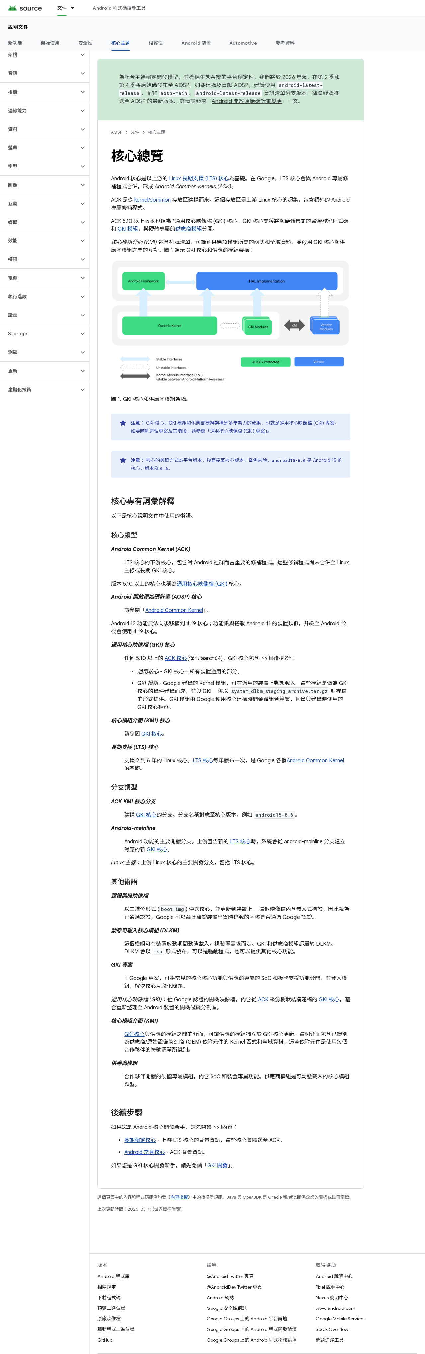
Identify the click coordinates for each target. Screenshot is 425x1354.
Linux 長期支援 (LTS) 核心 (199, 178)
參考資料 (285, 43)
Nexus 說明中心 (332, 1298)
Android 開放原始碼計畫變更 (247, 101)
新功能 (15, 43)
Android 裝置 (196, 43)
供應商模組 (188, 229)
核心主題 (156, 132)
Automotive (243, 43)
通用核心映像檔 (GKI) (202, 584)
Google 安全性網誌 (227, 1308)
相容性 (156, 43)
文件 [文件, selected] (62, 8)
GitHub (104, 1340)
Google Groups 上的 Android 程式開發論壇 (252, 1329)
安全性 (85, 43)
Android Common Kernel (174, 610)
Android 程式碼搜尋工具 (119, 8)
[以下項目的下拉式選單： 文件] (76, 8)
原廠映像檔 (109, 1319)
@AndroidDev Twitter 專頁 (234, 1287)
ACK (263, 999)
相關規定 (106, 1287)
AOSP (116, 132)
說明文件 (18, 27)
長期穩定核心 (140, 1140)
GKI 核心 (151, 734)
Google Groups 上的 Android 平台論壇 (247, 1319)
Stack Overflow (332, 1329)
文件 (135, 132)
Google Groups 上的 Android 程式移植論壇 (252, 1340)
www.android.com (335, 1308)
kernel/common (152, 200)
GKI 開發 (217, 1165)
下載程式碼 (109, 1298)
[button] (39, 54)
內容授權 (179, 1197)
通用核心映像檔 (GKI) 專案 (237, 431)
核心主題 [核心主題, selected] (120, 43)
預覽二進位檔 (111, 1308)
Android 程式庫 (113, 1276)
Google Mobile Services (340, 1319)
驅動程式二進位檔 (115, 1329)
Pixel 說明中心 (330, 1287)
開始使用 (50, 43)
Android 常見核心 (144, 1152)
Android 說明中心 (334, 1276)
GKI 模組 (128, 229)
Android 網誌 (220, 1298)
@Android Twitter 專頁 (230, 1276)
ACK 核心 (176, 658)
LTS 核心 (203, 760)
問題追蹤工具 (330, 1340)
